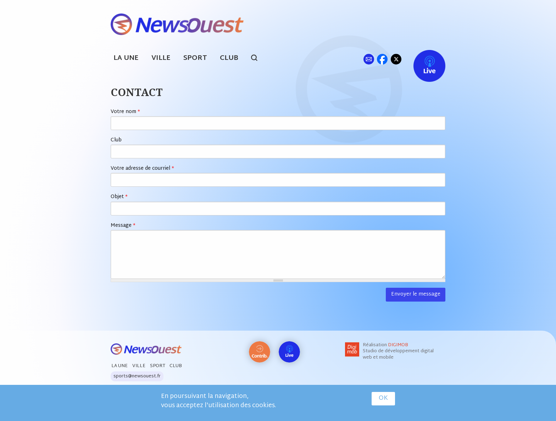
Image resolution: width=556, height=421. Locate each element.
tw (396, 59)
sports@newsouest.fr (137, 376)
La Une (126, 58)
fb (382, 59)
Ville (161, 58)
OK (383, 398)
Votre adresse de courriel (142, 168)
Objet (119, 196)
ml (368, 59)
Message (123, 225)
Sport (195, 58)
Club (229, 58)
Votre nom (125, 111)
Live (422, 59)
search (258, 59)
